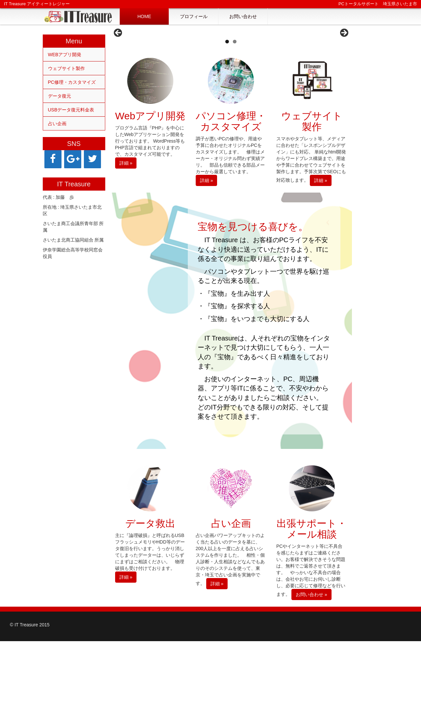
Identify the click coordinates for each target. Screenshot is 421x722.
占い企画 (57, 123)
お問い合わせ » (311, 675)
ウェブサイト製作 (66, 68)
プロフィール (194, 16)
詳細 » (126, 243)
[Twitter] (92, 159)
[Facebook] (53, 159)
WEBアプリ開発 (65, 54)
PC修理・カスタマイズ (72, 82)
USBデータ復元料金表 (71, 109)
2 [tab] (234, 122)
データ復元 (59, 96)
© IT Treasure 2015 (30, 705)
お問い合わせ (243, 16)
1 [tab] (227, 122)
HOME (144, 16)
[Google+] (72, 159)
